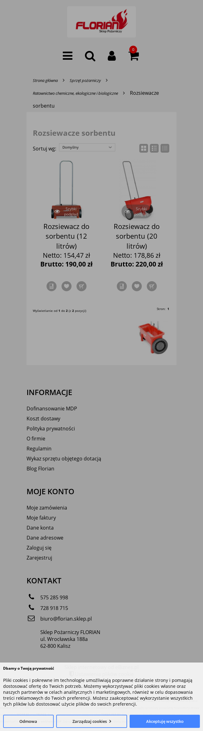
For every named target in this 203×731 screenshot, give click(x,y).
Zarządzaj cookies (89, 721)
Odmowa (28, 721)
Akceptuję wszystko (165, 721)
